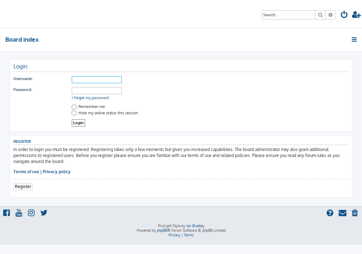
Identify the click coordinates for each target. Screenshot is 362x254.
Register (23, 186)
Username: (23, 78)
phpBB (162, 230)
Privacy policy (57, 171)
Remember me (88, 106)
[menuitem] (344, 15)
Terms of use (26, 171)
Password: (22, 89)
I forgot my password (90, 97)
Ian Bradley (195, 226)
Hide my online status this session (105, 112)
